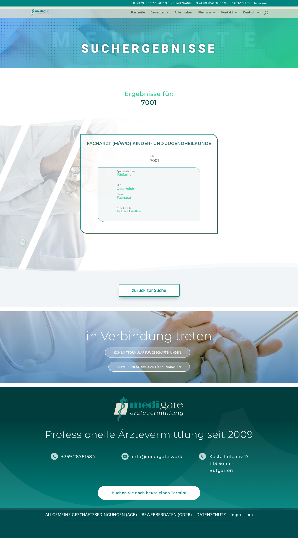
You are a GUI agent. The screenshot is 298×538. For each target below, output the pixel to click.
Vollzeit (137, 211)
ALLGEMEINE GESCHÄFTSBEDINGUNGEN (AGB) (162, 3)
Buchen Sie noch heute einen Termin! (149, 493)
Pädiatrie (124, 175)
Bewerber (158, 12)
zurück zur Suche (149, 290)
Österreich (125, 189)
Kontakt (227, 12)
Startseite (137, 12)
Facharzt (124, 198)
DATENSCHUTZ (240, 3)
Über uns (204, 12)
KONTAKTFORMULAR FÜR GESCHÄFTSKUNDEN (147, 352)
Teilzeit (122, 211)
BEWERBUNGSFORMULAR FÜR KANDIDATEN (149, 367)
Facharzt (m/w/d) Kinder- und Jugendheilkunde (149, 143)
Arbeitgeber (183, 12)
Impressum (261, 3)
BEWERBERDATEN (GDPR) (211, 3)
